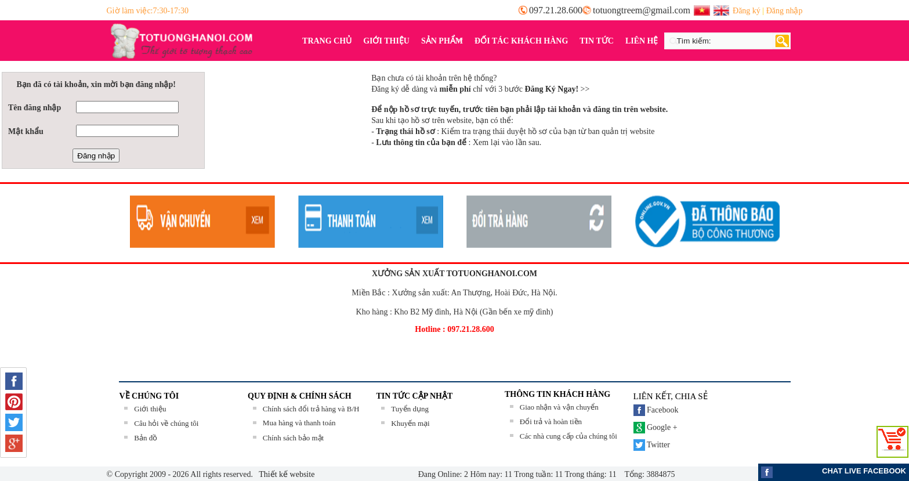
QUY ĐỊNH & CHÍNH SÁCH (300, 396)
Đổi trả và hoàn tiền (551, 421)
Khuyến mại (410, 423)
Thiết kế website (285, 474)
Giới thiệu (150, 408)
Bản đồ (145, 437)
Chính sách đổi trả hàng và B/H (311, 408)
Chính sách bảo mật (293, 437)
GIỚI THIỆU (386, 41)
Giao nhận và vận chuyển (559, 407)
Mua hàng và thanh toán (299, 422)
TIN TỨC (597, 41)
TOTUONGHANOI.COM (492, 273)
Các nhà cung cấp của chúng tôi (568, 436)
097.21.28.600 (555, 10)
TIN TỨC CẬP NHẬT (414, 396)
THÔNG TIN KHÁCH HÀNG (557, 394)
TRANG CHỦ (327, 41)
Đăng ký (746, 10)
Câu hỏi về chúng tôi (166, 423)
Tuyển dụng (410, 408)
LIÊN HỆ (641, 41)
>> (557, 89)
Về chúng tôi (149, 396)
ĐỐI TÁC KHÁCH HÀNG (521, 41)
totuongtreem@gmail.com (641, 10)
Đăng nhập (784, 10)
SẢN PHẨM (439, 41)
